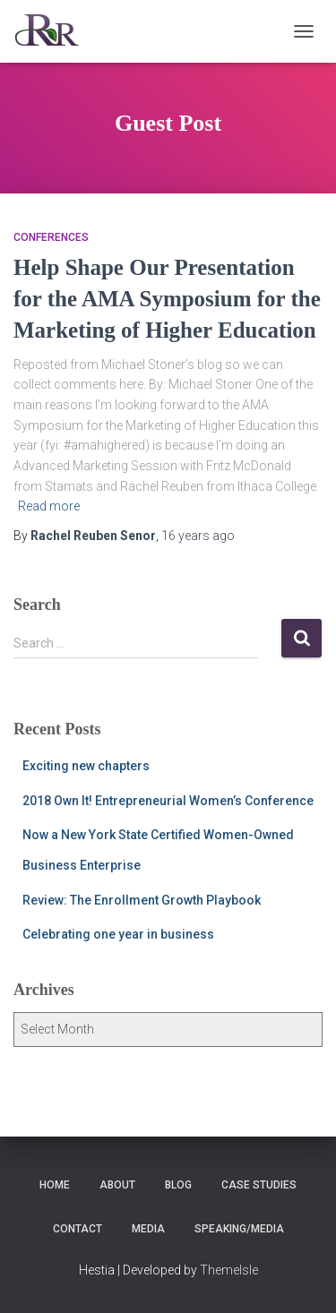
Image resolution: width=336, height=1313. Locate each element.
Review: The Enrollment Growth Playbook (141, 900)
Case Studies (259, 1185)
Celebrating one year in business (118, 934)
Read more (49, 506)
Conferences (51, 237)
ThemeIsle (229, 1270)
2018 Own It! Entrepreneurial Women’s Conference (168, 801)
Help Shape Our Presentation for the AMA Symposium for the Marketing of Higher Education (167, 298)
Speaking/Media (239, 1229)
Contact (77, 1229)
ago (198, 535)
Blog (178, 1185)
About (117, 1185)
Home (54, 1185)
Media (148, 1229)
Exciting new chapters (86, 766)
